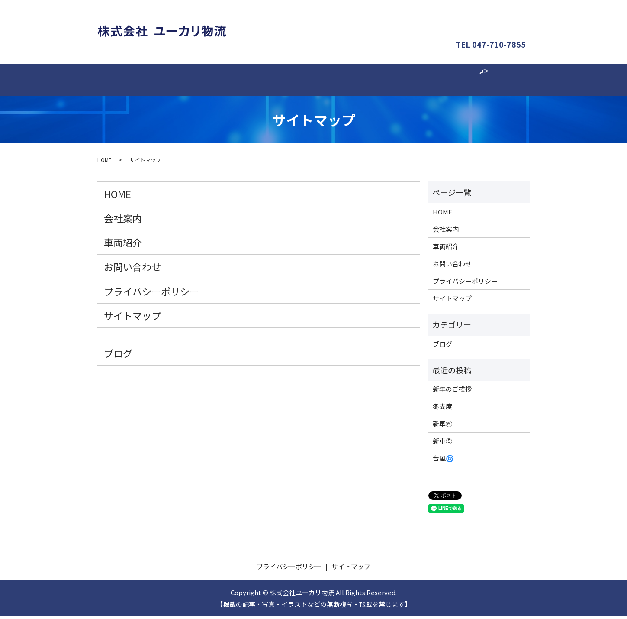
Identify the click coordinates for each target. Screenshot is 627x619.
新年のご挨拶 (452, 391)
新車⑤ (442, 443)
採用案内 (398, 81)
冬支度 (442, 409)
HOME (104, 162)
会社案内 (229, 81)
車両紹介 (313, 81)
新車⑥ (442, 426)
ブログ (118, 356)
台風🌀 (443, 461)
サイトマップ (132, 318)
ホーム (144, 81)
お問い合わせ (491, 19)
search (488, 85)
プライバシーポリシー (151, 294)
